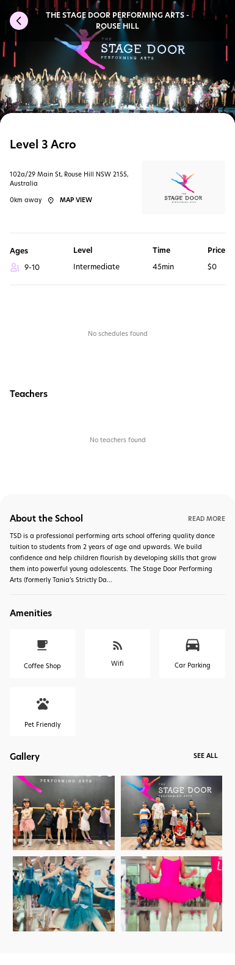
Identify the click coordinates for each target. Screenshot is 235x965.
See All (205, 755)
